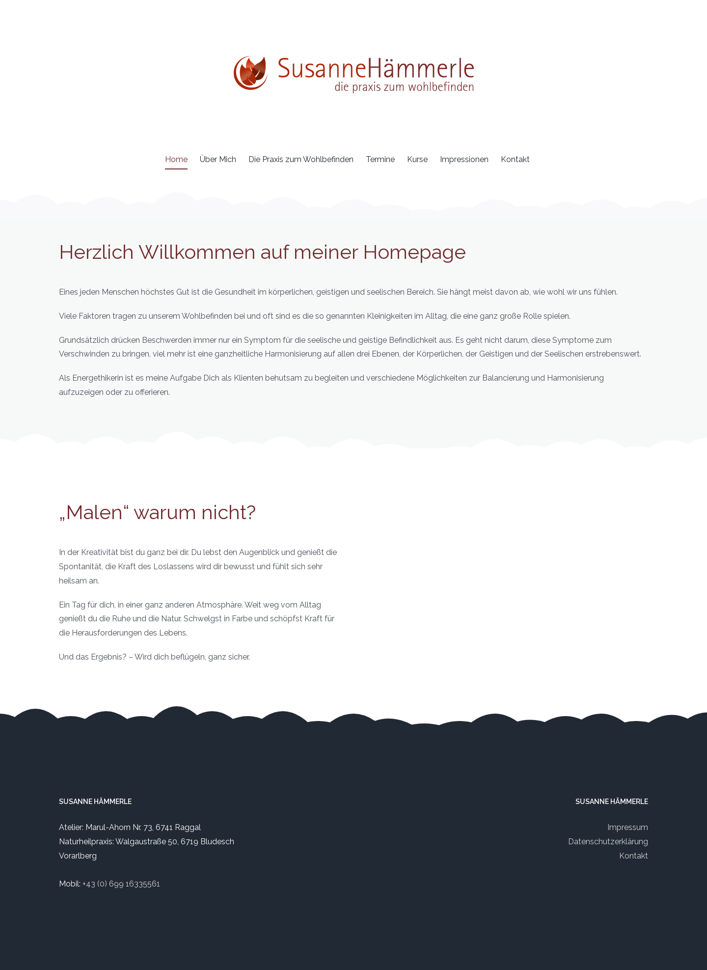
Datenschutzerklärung (608, 841)
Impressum (627, 827)
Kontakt (633, 855)
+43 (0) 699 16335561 (121, 883)
